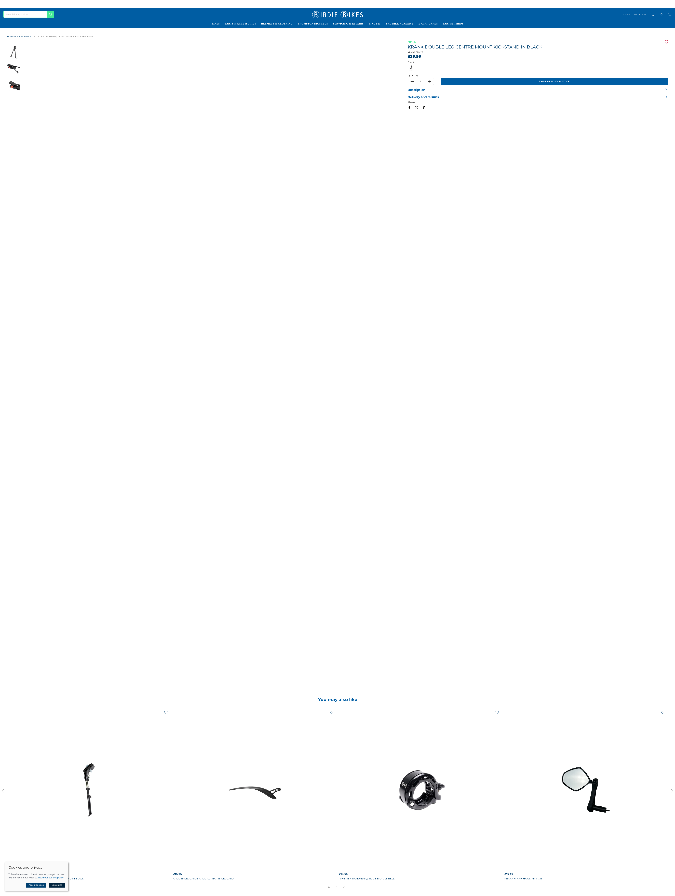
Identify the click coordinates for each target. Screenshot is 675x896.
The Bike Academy (399, 23)
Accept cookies (36, 885)
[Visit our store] (653, 14)
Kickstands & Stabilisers (19, 36)
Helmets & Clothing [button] (277, 23)
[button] (661, 14)
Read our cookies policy (50, 877)
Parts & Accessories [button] (240, 23)
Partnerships (453, 23)
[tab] (329, 887)
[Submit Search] (50, 14)
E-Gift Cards (428, 23)
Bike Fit (375, 23)
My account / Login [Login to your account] (634, 14)
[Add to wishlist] (166, 712)
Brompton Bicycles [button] (313, 23)
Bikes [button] (216, 23)
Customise (57, 885)
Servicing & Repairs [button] (348, 23)
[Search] (28, 14)
